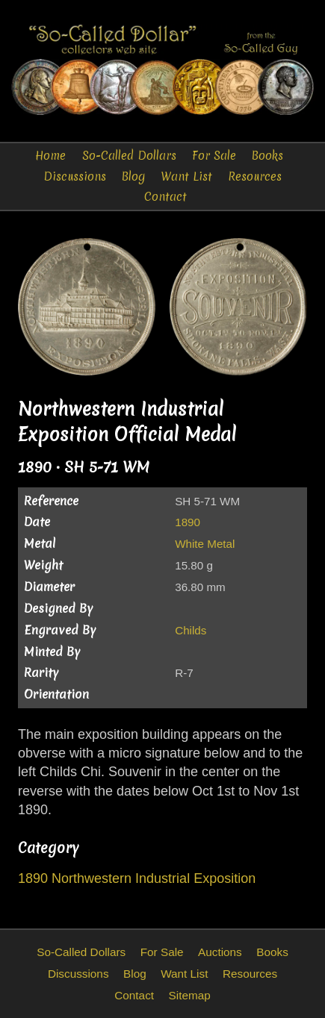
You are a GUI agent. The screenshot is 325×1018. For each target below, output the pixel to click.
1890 (187, 522)
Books (267, 155)
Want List (186, 176)
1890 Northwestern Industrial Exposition (137, 878)
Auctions (220, 952)
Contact (165, 196)
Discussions (74, 176)
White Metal (205, 543)
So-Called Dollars (129, 155)
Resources (255, 176)
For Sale (214, 155)
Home (50, 155)
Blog (133, 176)
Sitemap (190, 995)
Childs (190, 630)
